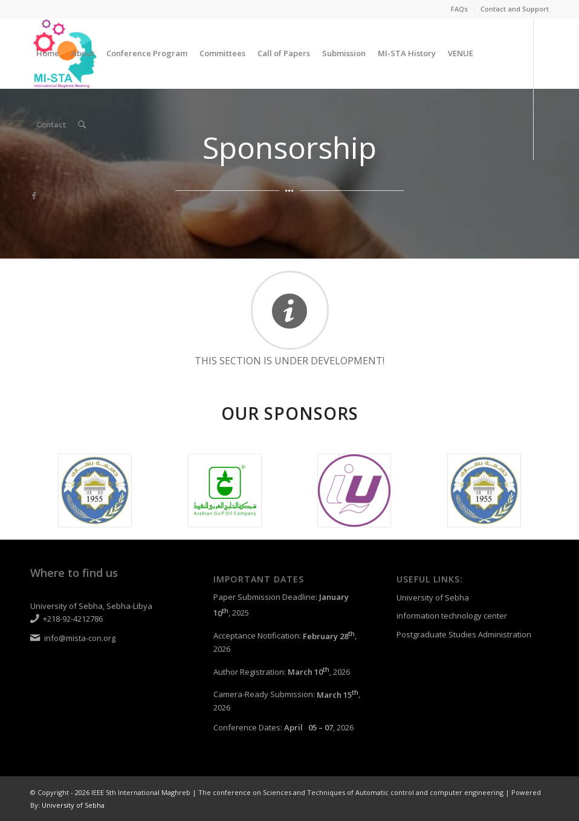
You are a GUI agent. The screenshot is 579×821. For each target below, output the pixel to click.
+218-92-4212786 (73, 618)
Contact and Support (514, 8)
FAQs (459, 8)
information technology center (451, 615)
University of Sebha (432, 597)
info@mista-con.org (79, 638)
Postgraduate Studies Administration (463, 634)
